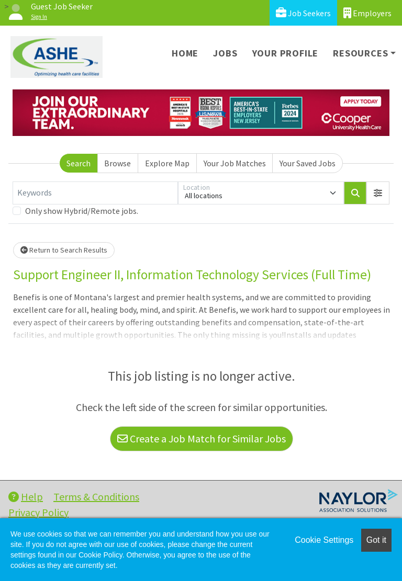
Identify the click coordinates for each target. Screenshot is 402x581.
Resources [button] (360, 53)
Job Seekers (303, 12)
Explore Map (167, 163)
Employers (367, 12)
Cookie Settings (324, 540)
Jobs (225, 53)
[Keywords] (95, 192)
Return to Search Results (63, 250)
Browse (117, 163)
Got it (376, 540)
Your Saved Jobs (308, 163)
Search (78, 163)
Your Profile (285, 53)
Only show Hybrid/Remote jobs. (81, 211)
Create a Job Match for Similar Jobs (201, 438)
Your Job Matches (235, 163)
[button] (377, 192)
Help (25, 496)
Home (185, 53)
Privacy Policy (38, 512)
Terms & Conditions (96, 496)
